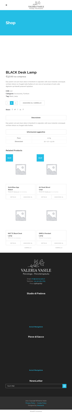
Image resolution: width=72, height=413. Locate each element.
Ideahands (40, 405)
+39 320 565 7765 (39, 281)
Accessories (18, 93)
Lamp (16, 96)
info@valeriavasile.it (38, 279)
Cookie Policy (41, 403)
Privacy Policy (30, 403)
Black (11, 96)
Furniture (26, 93)
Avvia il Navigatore (36, 327)
